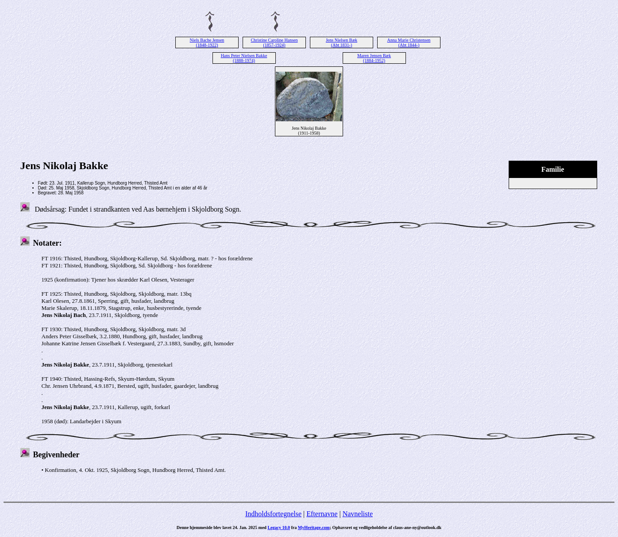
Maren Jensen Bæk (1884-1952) (374, 58)
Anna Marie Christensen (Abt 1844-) (409, 42)
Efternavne (321, 514)
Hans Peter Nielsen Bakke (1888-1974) (244, 58)
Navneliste (358, 514)
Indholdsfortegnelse (273, 514)
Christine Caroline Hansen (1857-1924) (274, 42)
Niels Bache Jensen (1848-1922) (207, 42)
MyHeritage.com (314, 527)
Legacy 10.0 (278, 527)
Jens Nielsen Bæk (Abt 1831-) (341, 42)
